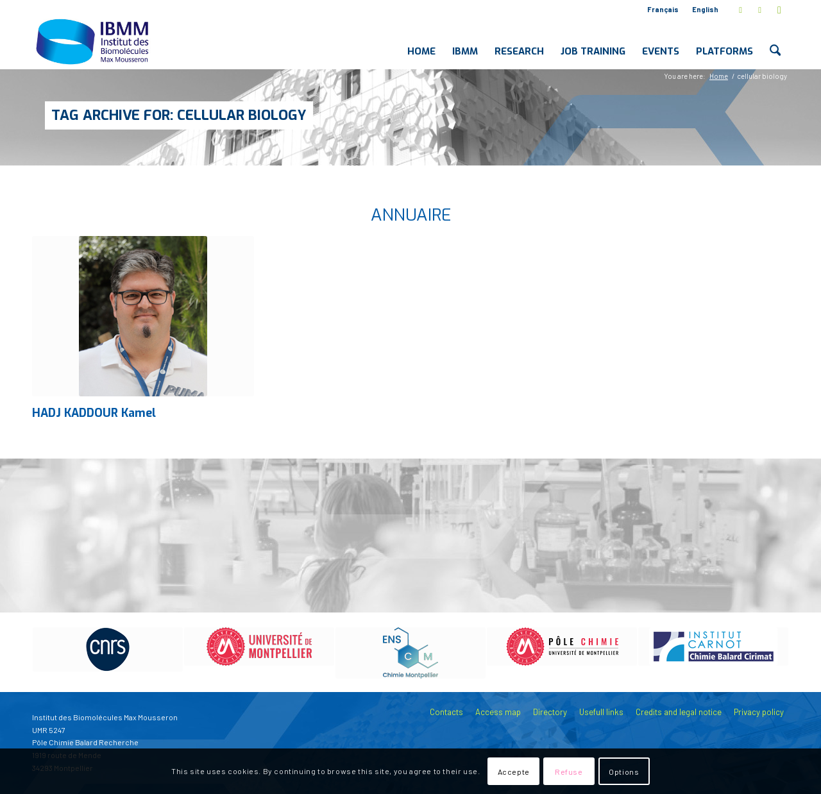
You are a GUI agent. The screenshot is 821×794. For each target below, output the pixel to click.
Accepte (514, 771)
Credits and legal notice (679, 712)
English (705, 9)
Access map (498, 712)
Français (663, 9)
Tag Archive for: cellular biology (179, 115)
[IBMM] (93, 41)
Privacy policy (759, 712)
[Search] (775, 41)
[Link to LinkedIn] (759, 9)
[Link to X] (740, 9)
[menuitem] (663, 9)
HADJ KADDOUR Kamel (94, 413)
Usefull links (601, 712)
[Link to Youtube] (779, 9)
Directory (550, 712)
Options (624, 771)
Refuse (569, 771)
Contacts (446, 712)
